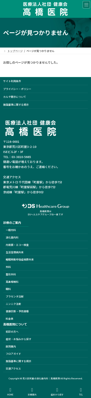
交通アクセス (13, 368)
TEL (81, 392)
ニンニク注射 (13, 304)
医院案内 (11, 346)
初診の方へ (12, 331)
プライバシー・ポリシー (17, 89)
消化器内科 (12, 237)
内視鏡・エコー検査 (17, 245)
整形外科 (11, 274)
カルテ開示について (14, 96)
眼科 (8, 289)
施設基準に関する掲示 (16, 104)
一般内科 (11, 230)
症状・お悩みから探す (18, 339)
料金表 (9, 318)
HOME (10, 392)
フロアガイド (13, 353)
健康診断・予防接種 (17, 311)
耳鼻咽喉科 (12, 281)
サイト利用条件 (12, 81)
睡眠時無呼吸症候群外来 (20, 259)
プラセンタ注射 (15, 296)
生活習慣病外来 (15, 252)
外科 (8, 267)
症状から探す (57, 392)
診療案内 (32, 392)
